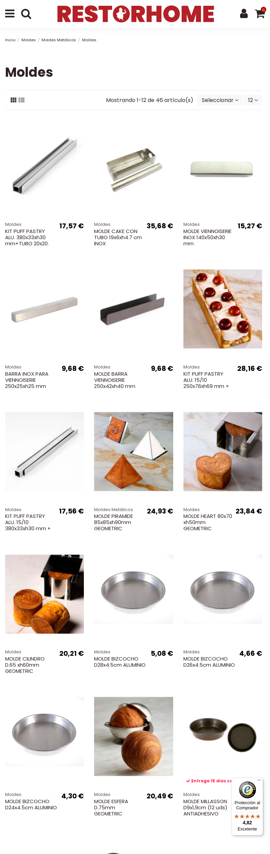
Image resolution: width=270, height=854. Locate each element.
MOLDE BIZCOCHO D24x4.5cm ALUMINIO (31, 804)
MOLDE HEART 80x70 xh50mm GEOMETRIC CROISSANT (207, 525)
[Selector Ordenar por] (220, 100)
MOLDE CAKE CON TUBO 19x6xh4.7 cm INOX (118, 237)
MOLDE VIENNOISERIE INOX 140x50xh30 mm (207, 237)
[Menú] (259, 782)
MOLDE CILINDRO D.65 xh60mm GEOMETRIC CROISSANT (25, 668)
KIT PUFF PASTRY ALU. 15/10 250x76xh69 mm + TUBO (206, 383)
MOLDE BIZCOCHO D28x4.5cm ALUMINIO (120, 661)
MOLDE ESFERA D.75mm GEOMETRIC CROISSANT (111, 810)
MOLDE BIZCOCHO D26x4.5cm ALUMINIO (209, 661)
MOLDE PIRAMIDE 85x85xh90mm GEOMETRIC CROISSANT (113, 525)
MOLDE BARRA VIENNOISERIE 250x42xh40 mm (114, 380)
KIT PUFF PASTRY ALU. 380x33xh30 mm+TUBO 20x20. (27, 237)
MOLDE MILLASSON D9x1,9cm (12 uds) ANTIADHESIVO (205, 807)
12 (253, 100)
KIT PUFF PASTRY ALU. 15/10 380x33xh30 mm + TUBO (28, 525)
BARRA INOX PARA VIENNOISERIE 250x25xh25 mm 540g (26, 383)
